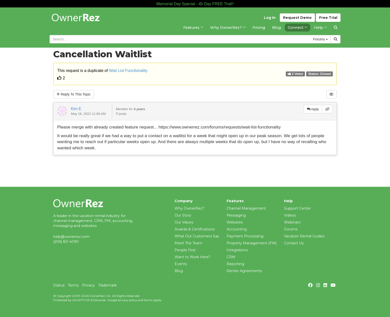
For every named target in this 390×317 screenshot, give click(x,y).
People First (185, 250)
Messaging (236, 215)
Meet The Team (188, 243)
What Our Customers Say (197, 236)
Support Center (297, 208)
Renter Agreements (244, 271)
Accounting (237, 229)
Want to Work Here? (192, 257)
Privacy (88, 285)
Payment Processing (245, 236)
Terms (73, 285)
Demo (297, 17)
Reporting (235, 264)
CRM (231, 257)
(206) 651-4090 (66, 241)
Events (181, 264)
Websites (235, 222)
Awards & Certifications (195, 229)
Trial (328, 17)
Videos (290, 215)
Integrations (237, 250)
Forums (290, 229)
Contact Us (293, 243)
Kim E (76, 109)
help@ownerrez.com (71, 236)
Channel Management (246, 208)
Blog (179, 271)
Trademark (107, 285)
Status (58, 285)
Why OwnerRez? (189, 208)
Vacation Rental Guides (304, 236)
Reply (73, 94)
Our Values (184, 222)
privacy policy (127, 300)
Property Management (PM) (252, 243)
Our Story (183, 215)
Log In (270, 17)
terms (148, 300)
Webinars (292, 222)
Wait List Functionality (128, 70)
